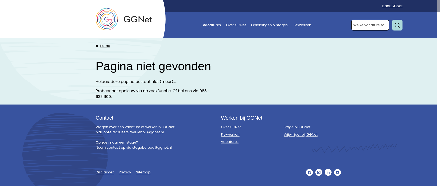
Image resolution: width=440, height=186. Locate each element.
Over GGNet (236, 25)
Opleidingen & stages (269, 25)
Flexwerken (302, 25)
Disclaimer (105, 172)
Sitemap (143, 172)
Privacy (125, 172)
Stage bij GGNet (297, 127)
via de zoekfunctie (153, 90)
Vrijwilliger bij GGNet (300, 134)
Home (105, 45)
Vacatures (212, 25)
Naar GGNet (392, 5)
